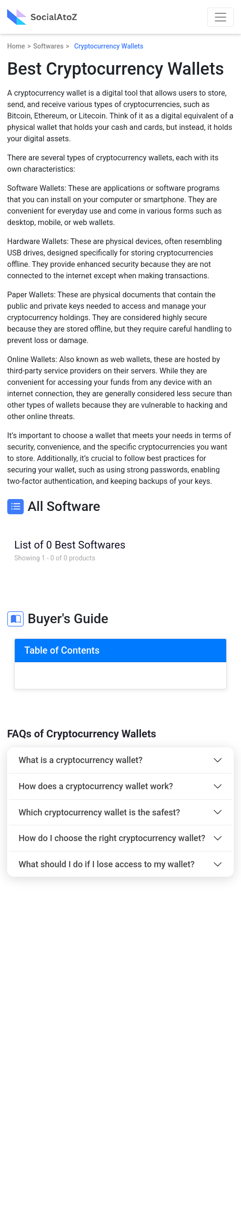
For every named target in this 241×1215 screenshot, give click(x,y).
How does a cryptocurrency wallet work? (96, 786)
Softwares (48, 46)
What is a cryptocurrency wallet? (80, 760)
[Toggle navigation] (220, 17)
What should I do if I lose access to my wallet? (107, 864)
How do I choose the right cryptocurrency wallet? (112, 838)
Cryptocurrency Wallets (108, 46)
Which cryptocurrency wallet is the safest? (99, 812)
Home (16, 46)
